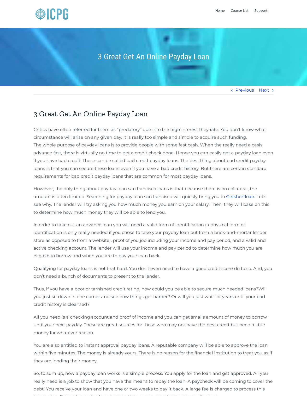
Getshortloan (240, 196)
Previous (244, 90)
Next (264, 90)
